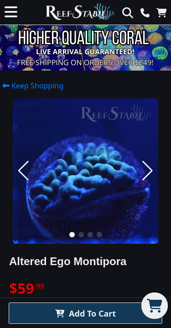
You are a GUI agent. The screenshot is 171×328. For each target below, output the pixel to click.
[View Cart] (163, 12)
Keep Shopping (32, 85)
